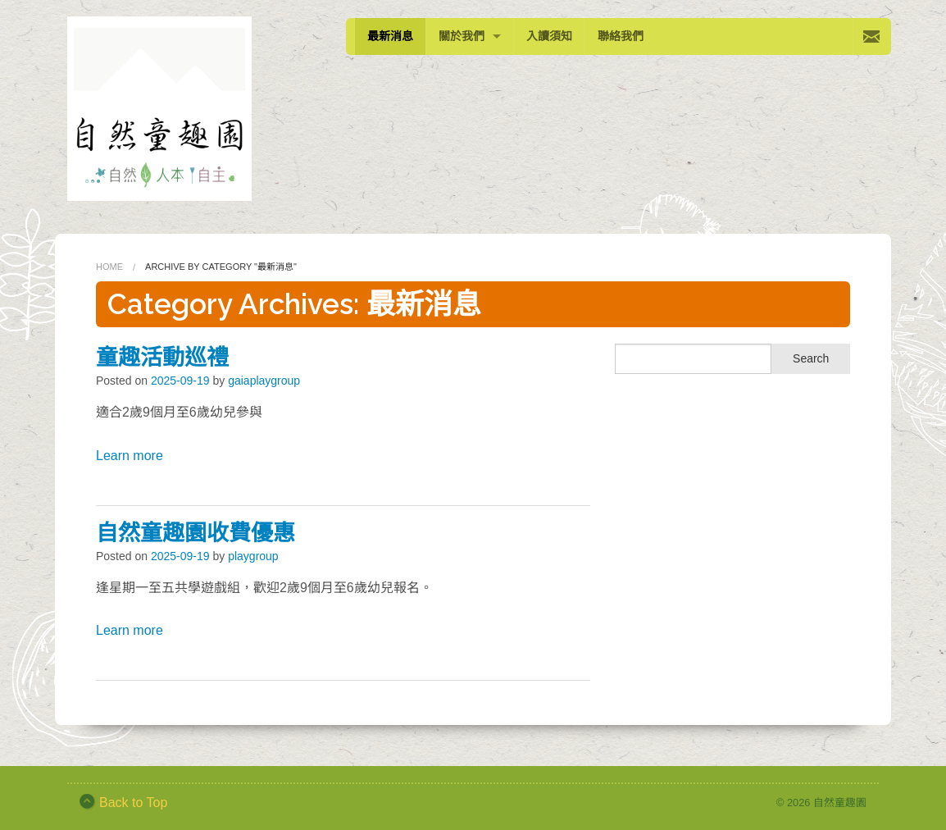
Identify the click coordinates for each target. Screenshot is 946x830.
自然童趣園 (839, 802)
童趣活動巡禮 (162, 357)
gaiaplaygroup (264, 380)
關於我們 (461, 36)
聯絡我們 (621, 36)
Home (109, 266)
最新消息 (390, 36)
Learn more (129, 456)
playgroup (253, 556)
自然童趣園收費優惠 (195, 532)
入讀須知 (549, 36)
